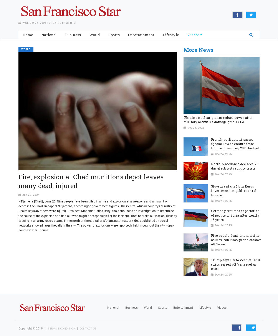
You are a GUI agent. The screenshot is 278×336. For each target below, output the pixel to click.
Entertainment (183, 307)
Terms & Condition (61, 328)
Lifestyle (205, 307)
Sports (162, 307)
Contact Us (87, 328)
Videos (222, 307)
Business (131, 307)
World (148, 307)
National (113, 307)
